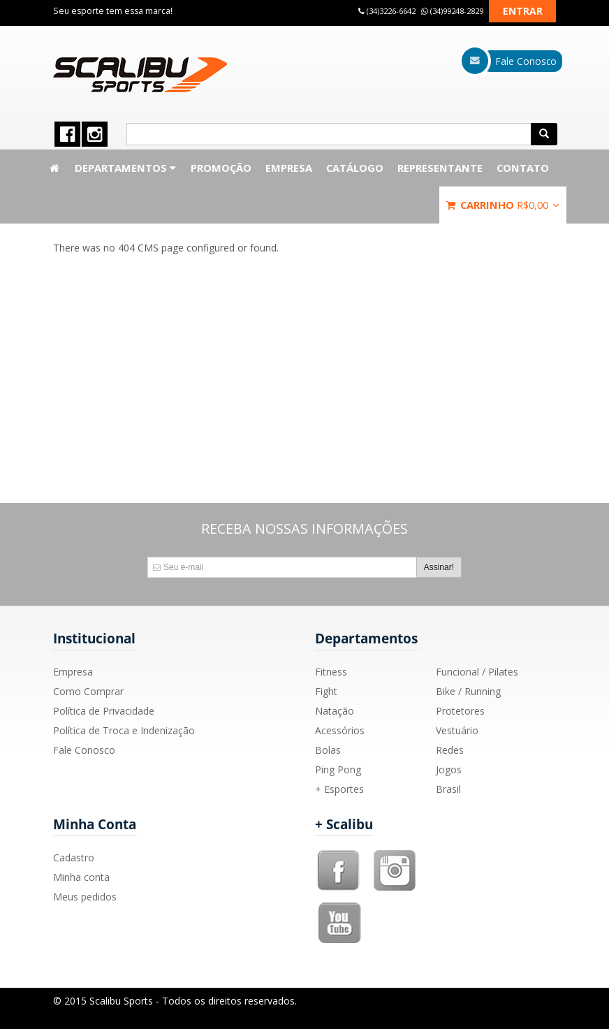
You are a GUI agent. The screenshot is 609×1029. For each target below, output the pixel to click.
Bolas (328, 750)
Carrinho (502, 205)
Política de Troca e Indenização (124, 730)
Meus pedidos (85, 896)
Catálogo (354, 168)
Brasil (448, 789)
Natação (334, 710)
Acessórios (340, 730)
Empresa (288, 168)
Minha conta (81, 877)
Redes (450, 750)
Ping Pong (338, 769)
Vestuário (457, 730)
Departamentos (126, 168)
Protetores (460, 710)
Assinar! (439, 567)
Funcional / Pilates (477, 671)
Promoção (221, 168)
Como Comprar (88, 691)
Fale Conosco (84, 750)
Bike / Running (468, 691)
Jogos (449, 769)
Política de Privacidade (103, 710)
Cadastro (73, 857)
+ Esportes (339, 789)
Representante (440, 168)
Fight (326, 691)
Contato (523, 168)
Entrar (523, 10)
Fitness (331, 671)
